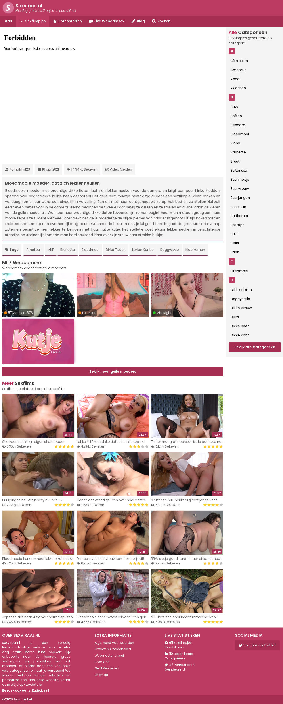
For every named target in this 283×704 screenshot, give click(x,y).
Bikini (234, 243)
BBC (233, 234)
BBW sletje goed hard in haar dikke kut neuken (188, 558)
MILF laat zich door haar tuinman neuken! (183, 617)
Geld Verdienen (107, 668)
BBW (234, 106)
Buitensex (238, 170)
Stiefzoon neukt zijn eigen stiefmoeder (33, 441)
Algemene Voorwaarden (114, 642)
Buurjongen (240, 197)
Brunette (67, 249)
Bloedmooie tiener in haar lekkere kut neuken (38, 558)
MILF (51, 249)
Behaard (237, 125)
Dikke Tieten (116, 249)
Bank (234, 252)
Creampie (239, 270)
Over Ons (102, 662)
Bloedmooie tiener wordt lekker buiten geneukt (115, 617)
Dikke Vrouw (241, 307)
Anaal (235, 78)
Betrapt (237, 224)
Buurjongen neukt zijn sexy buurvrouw (32, 500)
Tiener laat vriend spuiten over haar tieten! (111, 500)
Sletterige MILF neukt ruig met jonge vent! (184, 500)
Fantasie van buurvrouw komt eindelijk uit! (110, 558)
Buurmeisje (239, 179)
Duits (234, 317)
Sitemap (101, 675)
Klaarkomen (195, 249)
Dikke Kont (239, 335)
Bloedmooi (90, 249)
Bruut (235, 161)
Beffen (236, 115)
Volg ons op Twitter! (257, 645)
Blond (235, 143)
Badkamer (239, 215)
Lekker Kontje (143, 249)
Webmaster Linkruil (109, 655)
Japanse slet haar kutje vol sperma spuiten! (37, 617)
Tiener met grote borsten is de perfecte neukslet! (191, 441)
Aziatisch (238, 88)
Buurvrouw (239, 188)
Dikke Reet (239, 326)
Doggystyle (169, 249)
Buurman (238, 206)
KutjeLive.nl (40, 690)
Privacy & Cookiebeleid (113, 649)
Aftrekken (239, 60)
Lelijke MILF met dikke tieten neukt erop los (111, 441)
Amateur (33, 249)
